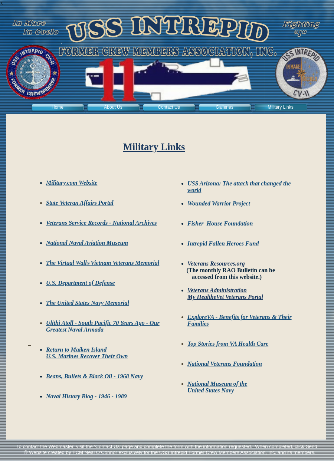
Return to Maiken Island (76, 349)
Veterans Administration (217, 290)
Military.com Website (71, 183)
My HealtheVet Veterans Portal (225, 297)
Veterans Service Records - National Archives (101, 223)
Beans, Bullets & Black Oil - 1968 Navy (94, 376)
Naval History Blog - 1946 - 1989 (86, 396)
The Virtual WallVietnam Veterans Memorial (102, 263)
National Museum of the (217, 384)
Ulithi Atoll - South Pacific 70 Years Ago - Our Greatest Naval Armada (103, 326)
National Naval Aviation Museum (87, 243)
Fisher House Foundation (220, 223)
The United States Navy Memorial (87, 303)
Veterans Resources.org (216, 263)
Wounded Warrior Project (218, 203)
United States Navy (210, 390)
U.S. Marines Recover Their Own (87, 356)
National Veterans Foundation (224, 363)
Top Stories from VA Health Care (227, 343)
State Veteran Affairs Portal (80, 203)
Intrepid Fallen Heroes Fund (223, 243)
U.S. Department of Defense (80, 283)
